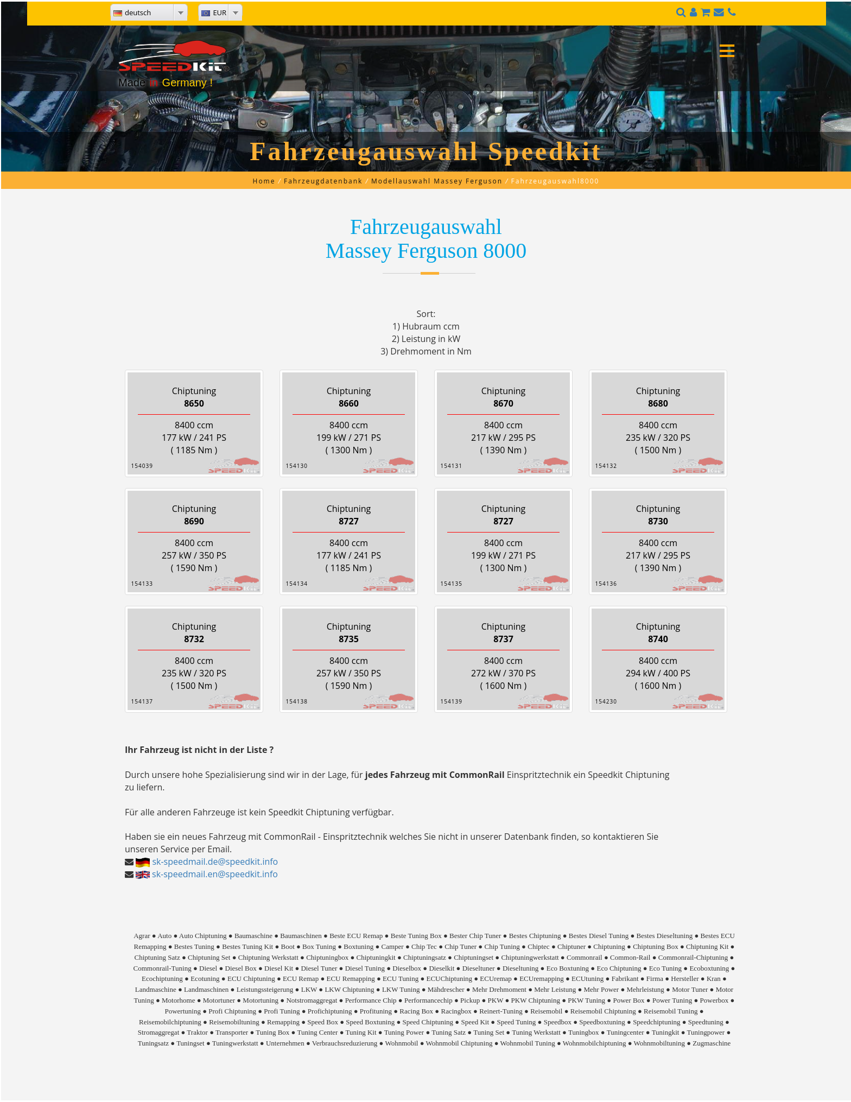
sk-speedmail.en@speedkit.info (215, 874)
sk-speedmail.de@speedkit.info (215, 861)
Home (264, 181)
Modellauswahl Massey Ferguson (437, 181)
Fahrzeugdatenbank (323, 181)
